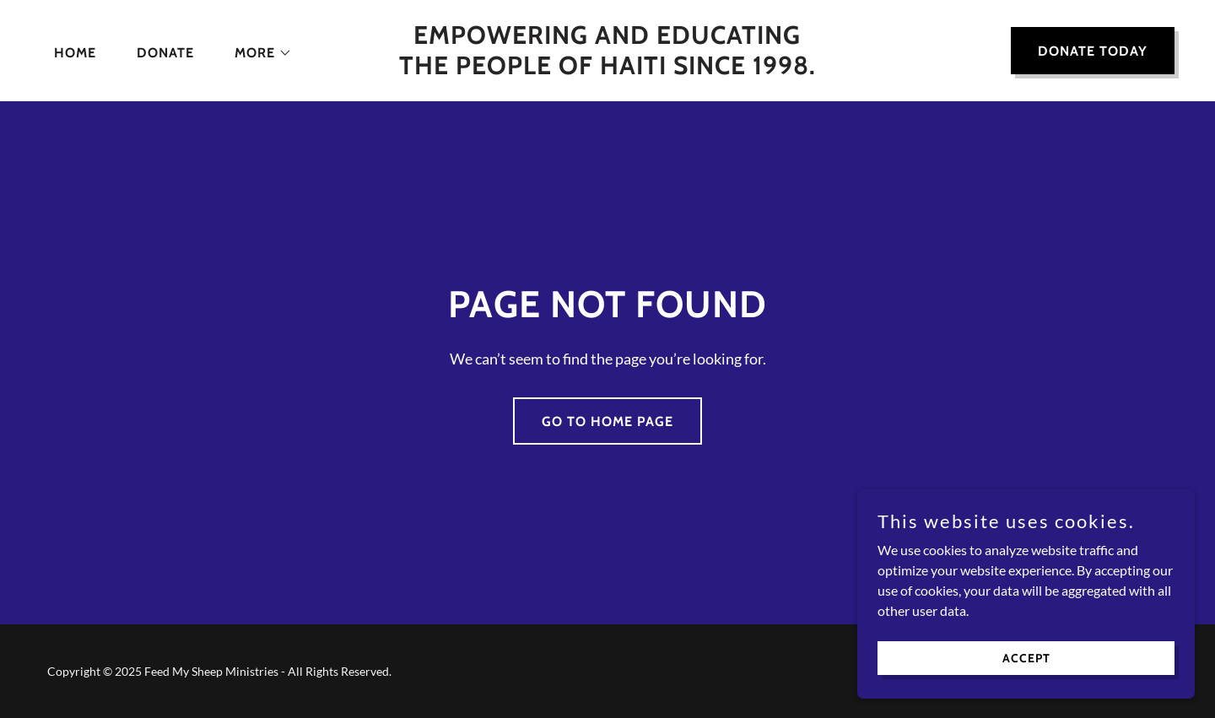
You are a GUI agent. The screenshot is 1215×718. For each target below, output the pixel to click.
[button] (256, 53)
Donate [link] (165, 53)
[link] (607, 69)
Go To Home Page (607, 421)
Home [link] (75, 53)
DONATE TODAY (1093, 51)
